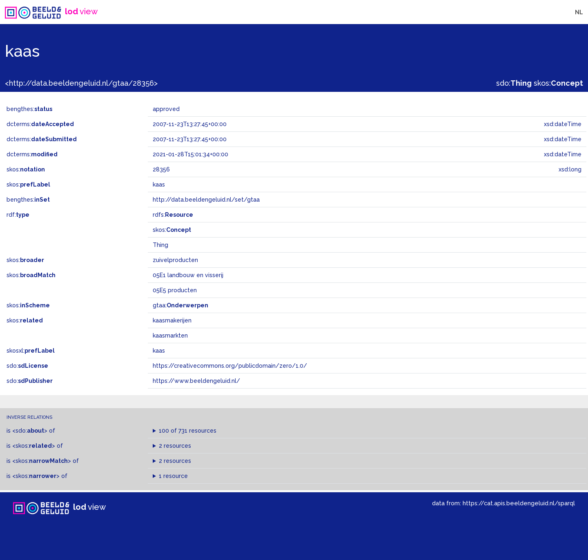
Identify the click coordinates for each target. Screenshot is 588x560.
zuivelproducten (175, 260)
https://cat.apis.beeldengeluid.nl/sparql (519, 503)
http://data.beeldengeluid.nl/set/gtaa (206, 199)
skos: (558, 83)
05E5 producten (175, 290)
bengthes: (29, 109)
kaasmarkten (170, 335)
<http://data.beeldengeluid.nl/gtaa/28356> (81, 83)
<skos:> (33, 445)
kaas (159, 350)
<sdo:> (29, 430)
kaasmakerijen (172, 320)
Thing (160, 245)
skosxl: (31, 350)
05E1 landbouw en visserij (188, 275)
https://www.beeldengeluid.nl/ (196, 381)
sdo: (514, 83)
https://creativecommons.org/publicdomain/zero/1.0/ (230, 365)
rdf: (18, 214)
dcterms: (40, 124)
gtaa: (180, 305)
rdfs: (173, 214)
